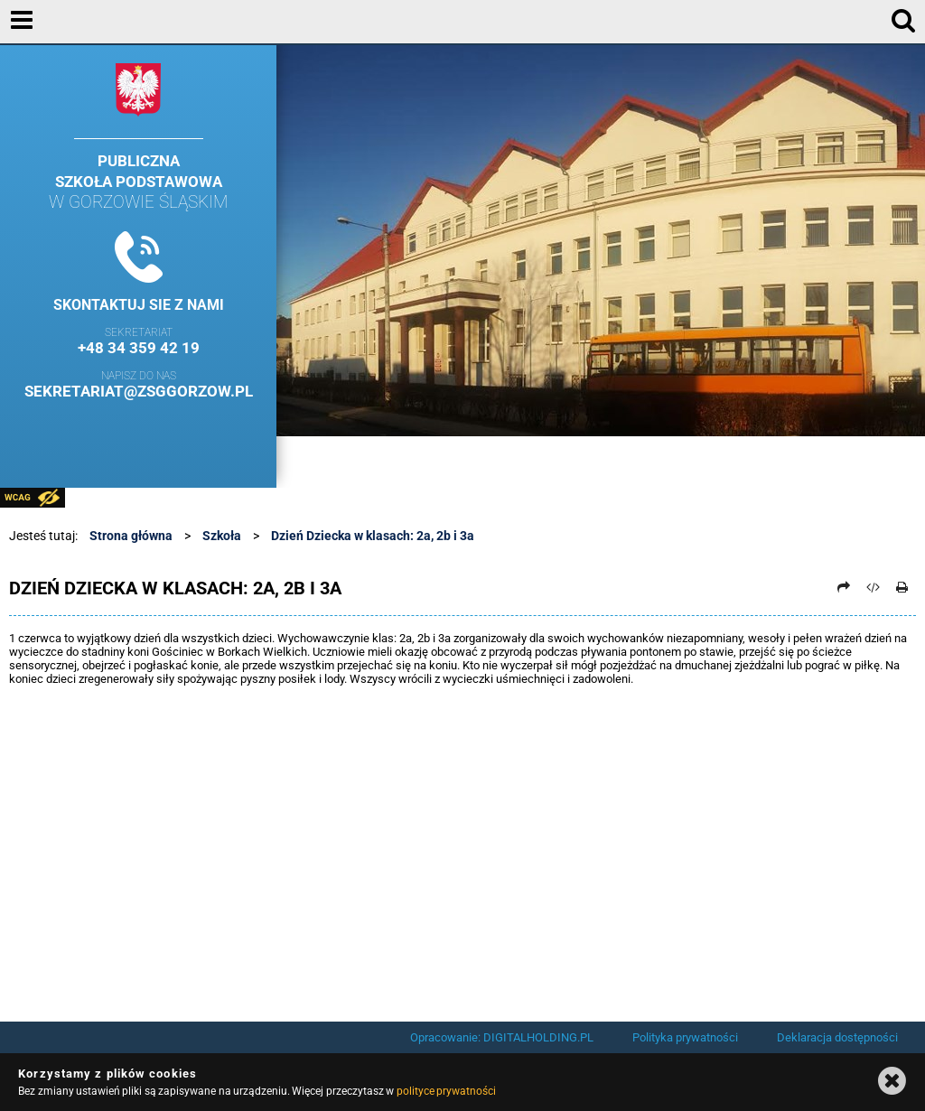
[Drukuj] (902, 587)
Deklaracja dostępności (837, 1037)
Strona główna (131, 535)
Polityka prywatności (685, 1037)
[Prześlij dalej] (843, 587)
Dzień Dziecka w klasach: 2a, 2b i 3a (372, 535)
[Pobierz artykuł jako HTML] (873, 587)
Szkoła (221, 535)
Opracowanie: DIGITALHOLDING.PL (501, 1037)
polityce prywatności (446, 1091)
